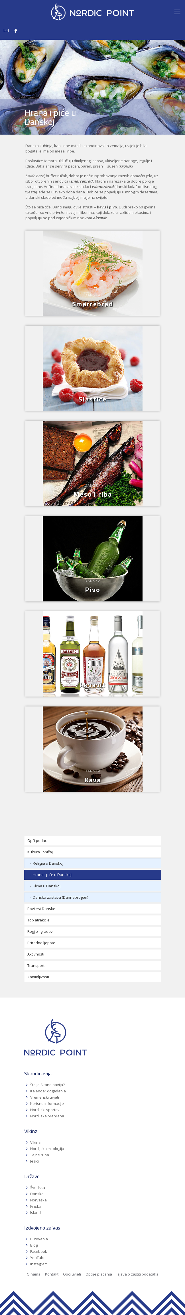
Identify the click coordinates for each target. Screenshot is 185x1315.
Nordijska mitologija (47, 1148)
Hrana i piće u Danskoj (52, 874)
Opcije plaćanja (99, 1274)
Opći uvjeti (72, 1274)
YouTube (37, 1257)
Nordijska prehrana (47, 1116)
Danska (37, 1193)
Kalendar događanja (48, 1091)
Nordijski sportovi (45, 1109)
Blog (34, 1245)
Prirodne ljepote (41, 942)
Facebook (38, 1251)
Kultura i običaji (40, 851)
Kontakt (51, 1274)
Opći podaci (37, 840)
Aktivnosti (35, 954)
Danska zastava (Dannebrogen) (60, 897)
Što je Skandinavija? (47, 1084)
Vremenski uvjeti (44, 1097)
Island (35, 1212)
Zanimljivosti (38, 976)
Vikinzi (35, 1142)
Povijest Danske (41, 908)
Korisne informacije (47, 1103)
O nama (33, 1274)
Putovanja (39, 1238)
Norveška (38, 1200)
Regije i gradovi (40, 931)
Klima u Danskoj (46, 885)
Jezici (34, 1161)
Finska (35, 1206)
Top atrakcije (38, 920)
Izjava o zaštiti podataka (137, 1274)
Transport (35, 965)
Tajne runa (39, 1154)
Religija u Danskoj (48, 863)
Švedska (37, 1187)
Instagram (39, 1263)
